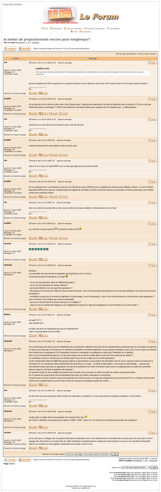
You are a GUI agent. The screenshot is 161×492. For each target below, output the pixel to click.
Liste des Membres (73, 29)
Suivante (35, 42)
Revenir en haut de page (15, 93)
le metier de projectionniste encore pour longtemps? (47, 39)
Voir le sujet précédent (126, 54)
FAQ (45, 29)
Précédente (20, 42)
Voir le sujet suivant (147, 54)
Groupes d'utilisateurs (94, 29)
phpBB (75, 486)
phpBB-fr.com (85, 488)
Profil (74, 32)
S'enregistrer (113, 29)
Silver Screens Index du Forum (47, 48)
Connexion (85, 32)
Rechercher (56, 29)
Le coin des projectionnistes (76, 48)
